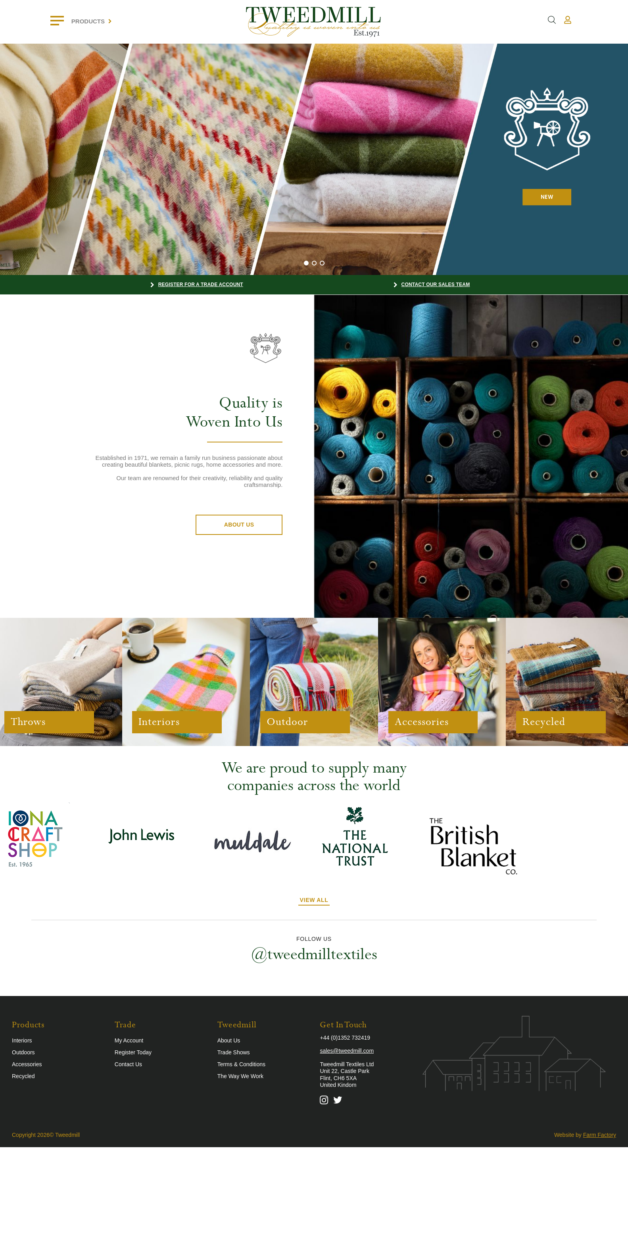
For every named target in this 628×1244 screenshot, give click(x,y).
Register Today (133, 1051)
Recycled (23, 1075)
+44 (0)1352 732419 (345, 1036)
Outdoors (23, 1051)
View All (314, 899)
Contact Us (128, 1063)
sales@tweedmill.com (347, 1050)
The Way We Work (240, 1075)
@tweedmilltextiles (314, 954)
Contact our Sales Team (435, 284)
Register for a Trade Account (200, 284)
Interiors (22, 1039)
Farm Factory (599, 1134)
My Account (129, 1039)
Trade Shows (233, 1051)
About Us (239, 524)
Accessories (27, 1063)
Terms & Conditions (241, 1063)
